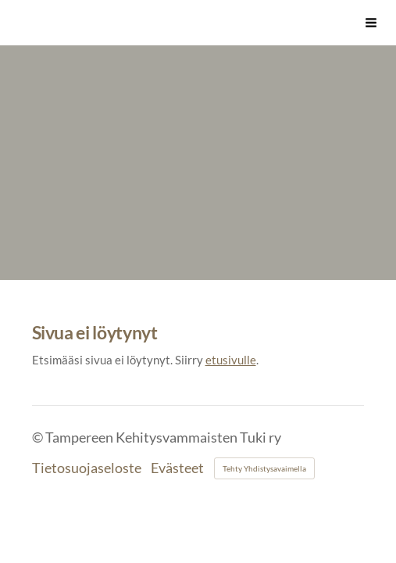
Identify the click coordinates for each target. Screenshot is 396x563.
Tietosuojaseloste (86, 468)
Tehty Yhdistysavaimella (264, 468)
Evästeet (177, 468)
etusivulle (230, 360)
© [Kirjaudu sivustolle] (38, 437)
